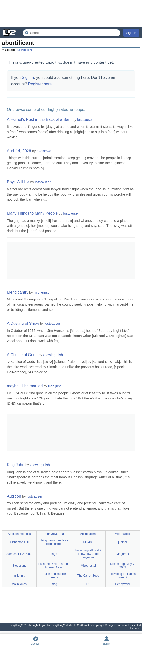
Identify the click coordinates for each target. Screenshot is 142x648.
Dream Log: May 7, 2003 (122, 565)
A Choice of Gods (22, 355)
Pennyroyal (122, 584)
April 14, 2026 (19, 151)
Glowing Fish (53, 355)
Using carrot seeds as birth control (54, 542)
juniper (122, 542)
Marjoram (122, 554)
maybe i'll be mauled (25, 386)
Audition (14, 496)
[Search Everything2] (71, 32)
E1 (88, 584)
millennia (19, 575)
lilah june (55, 386)
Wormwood (122, 534)
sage (54, 554)
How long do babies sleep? (123, 575)
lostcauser (85, 120)
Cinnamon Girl (19, 542)
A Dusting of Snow (23, 323)
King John (15, 465)
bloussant (19, 565)
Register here (40, 84)
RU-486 (88, 542)
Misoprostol (88, 565)
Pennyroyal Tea (54, 534)
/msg (54, 584)
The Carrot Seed (88, 575)
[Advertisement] (71, 13)
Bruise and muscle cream (54, 575)
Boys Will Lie (18, 182)
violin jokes (19, 584)
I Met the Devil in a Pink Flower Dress (53, 565)
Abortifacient (24, 49)
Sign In (131, 33)
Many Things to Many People (32, 213)
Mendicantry (17, 292)
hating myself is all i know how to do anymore (88, 554)
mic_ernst (41, 292)
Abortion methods (19, 534)
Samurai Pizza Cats (19, 554)
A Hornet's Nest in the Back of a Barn (39, 119)
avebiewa (44, 151)
